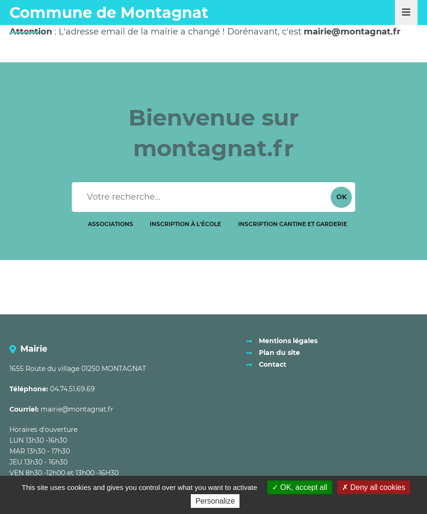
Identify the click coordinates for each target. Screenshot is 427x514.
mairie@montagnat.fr (77, 409)
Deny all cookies (373, 487)
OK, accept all (299, 487)
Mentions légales (288, 341)
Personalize (215, 501)
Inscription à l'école (185, 224)
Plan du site (279, 352)
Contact (272, 364)
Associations (110, 224)
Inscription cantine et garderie (292, 224)
